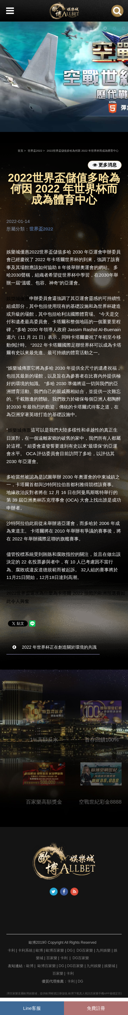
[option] (64, 76)
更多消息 (105, 164)
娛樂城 (109, 966)
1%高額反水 (50, 740)
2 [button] (114, 28)
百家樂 (51, 958)
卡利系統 (25, 950)
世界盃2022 (35, 150)
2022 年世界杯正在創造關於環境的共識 (54, 647)
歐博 (39, 950)
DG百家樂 (84, 950)
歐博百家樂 (55, 950)
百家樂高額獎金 (50, 802)
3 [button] (123, 28)
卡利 (11, 950)
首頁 (20, 150)
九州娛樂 (103, 950)
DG (70, 950)
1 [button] (105, 28)
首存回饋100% (108, 740)
